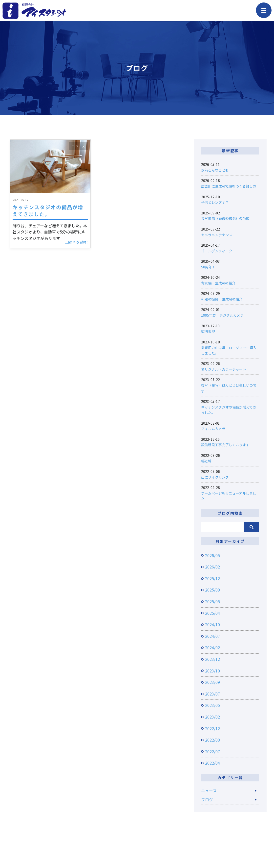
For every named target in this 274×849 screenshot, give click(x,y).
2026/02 (212, 567)
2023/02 (212, 717)
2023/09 (212, 682)
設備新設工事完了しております (225, 444)
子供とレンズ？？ (215, 202)
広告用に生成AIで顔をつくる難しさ (228, 186)
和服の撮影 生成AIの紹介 (221, 299)
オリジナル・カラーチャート (223, 369)
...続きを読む (76, 242)
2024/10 (212, 624)
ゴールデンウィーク (216, 250)
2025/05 (212, 601)
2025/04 (212, 613)
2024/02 (212, 647)
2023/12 (212, 659)
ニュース (78, 145)
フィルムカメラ (213, 428)
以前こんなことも (215, 170)
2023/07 (212, 694)
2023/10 (212, 671)
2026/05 (212, 555)
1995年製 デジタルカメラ (222, 315)
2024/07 (212, 636)
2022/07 (212, 751)
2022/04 (212, 763)
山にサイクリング (215, 477)
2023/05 (212, 705)
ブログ (207, 799)
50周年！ (208, 266)
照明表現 (208, 331)
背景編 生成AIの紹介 (218, 283)
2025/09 (212, 590)
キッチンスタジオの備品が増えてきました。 (48, 211)
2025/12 (212, 578)
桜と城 (206, 461)
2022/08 (212, 740)
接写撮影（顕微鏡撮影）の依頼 (225, 218)
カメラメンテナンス (216, 234)
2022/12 (212, 728)
